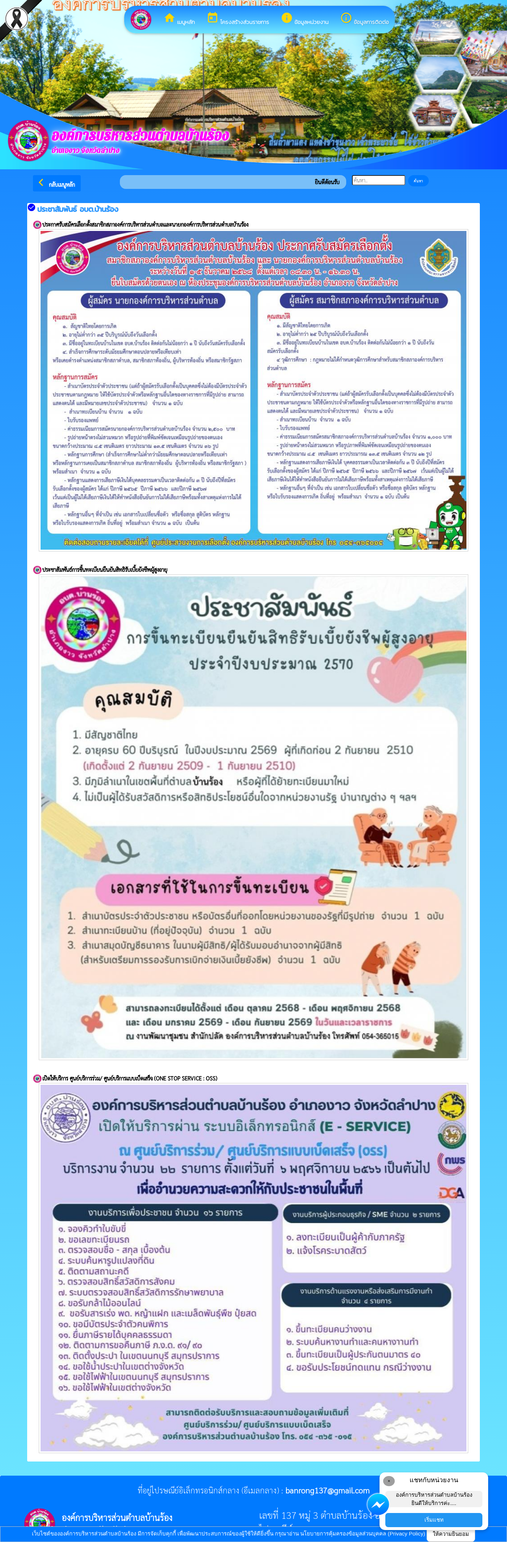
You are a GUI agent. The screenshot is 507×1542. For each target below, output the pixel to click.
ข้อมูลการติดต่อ (364, 19)
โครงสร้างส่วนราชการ (237, 19)
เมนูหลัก (179, 19)
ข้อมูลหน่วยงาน (304, 19)
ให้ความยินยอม (451, 1534)
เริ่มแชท (434, 1520)
